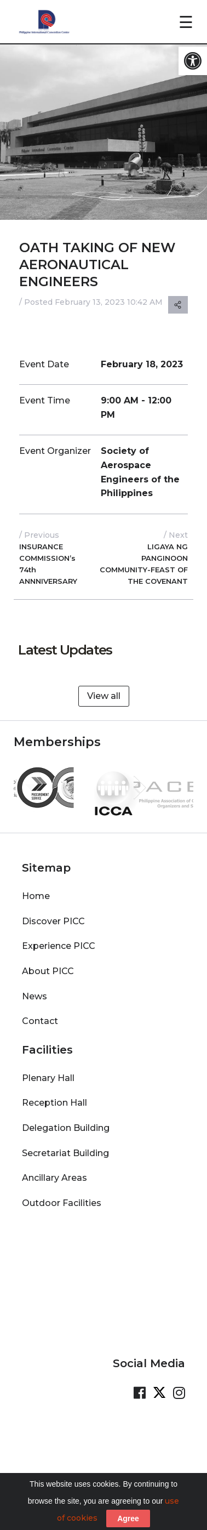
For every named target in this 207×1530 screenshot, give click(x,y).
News (34, 991)
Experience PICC (58, 940)
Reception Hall (54, 1097)
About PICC (48, 965)
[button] (193, 61)
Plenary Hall (48, 1072)
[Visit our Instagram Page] (179, 1387)
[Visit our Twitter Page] (159, 1387)
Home (36, 890)
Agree (128, 1518)
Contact (40, 1015)
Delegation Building (66, 1122)
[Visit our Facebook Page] (140, 1387)
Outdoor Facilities (61, 1197)
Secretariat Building (65, 1147)
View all (103, 696)
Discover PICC (53, 916)
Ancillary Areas (54, 1172)
